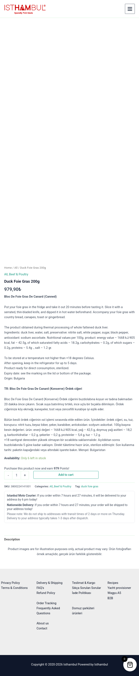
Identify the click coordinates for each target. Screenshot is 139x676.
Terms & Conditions (14, 588)
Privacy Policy (10, 583)
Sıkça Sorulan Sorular (86, 588)
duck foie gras (89, 486)
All (15, 267)
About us (42, 623)
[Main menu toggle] (130, 9)
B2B (110, 598)
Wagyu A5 (114, 593)
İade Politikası (81, 593)
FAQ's (40, 588)
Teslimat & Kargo (83, 583)
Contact (41, 628)
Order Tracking (46, 603)
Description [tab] (12, 539)
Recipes (113, 583)
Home (8, 267)
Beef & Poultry (18, 274)
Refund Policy (45, 593)
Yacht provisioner (119, 588)
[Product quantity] (16, 475)
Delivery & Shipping (49, 583)
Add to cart (65, 475)
